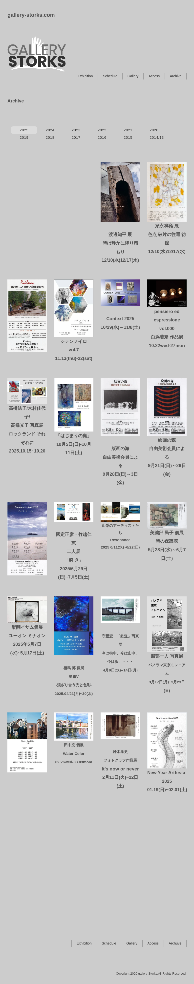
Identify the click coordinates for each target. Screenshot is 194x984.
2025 (24, 130)
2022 (102, 130)
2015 (128, 137)
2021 (128, 130)
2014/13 (157, 137)
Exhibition (85, 76)
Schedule (110, 76)
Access (154, 76)
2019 (24, 137)
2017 (76, 137)
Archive (175, 76)
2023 (76, 130)
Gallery (133, 76)
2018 (50, 137)
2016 (102, 137)
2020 (154, 130)
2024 (50, 130)
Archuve (175, 943)
